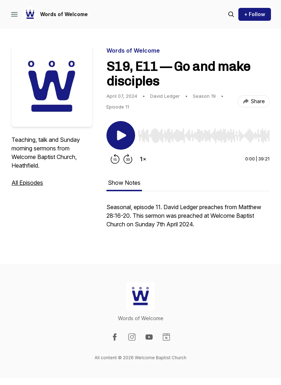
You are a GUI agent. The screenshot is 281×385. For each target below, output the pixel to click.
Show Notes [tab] (124, 182)
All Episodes (27, 182)
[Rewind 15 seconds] (115, 159)
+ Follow (254, 14)
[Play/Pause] (120, 135)
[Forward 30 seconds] (128, 159)
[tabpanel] (188, 219)
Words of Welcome (64, 14)
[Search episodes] (231, 14)
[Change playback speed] (143, 159)
